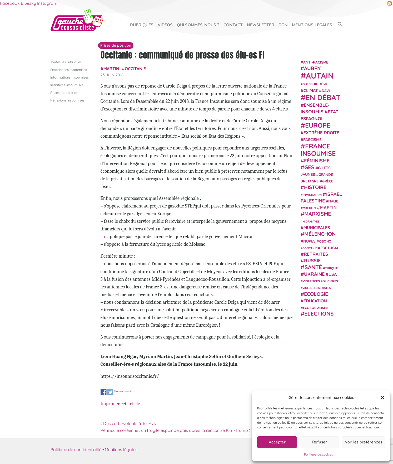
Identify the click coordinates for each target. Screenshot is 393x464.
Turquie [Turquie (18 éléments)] (331, 268)
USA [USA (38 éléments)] (333, 274)
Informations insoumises (69, 77)
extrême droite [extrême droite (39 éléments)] (321, 132)
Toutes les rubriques (66, 62)
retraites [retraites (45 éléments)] (316, 254)
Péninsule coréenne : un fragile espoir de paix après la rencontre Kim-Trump (176, 430)
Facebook (10, 3)
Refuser (319, 441)
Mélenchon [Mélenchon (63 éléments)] (320, 233)
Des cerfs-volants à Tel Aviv (128, 423)
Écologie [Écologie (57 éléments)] (316, 294)
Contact (233, 24)
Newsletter (260, 24)
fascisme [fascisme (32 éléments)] (312, 139)
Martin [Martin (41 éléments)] (328, 207)
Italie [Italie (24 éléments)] (333, 201)
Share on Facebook (104, 392)
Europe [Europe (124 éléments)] (317, 125)
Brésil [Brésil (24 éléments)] (322, 84)
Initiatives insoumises (66, 85)
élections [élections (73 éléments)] (319, 313)
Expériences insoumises (68, 69)
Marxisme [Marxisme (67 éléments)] (317, 213)
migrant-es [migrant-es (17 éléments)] (310, 221)
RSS (389, 3)
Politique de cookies (318, 454)
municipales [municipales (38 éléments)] (317, 227)
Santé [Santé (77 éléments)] (313, 266)
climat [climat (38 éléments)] (311, 90)
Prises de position (64, 92)
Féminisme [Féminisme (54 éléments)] (317, 160)
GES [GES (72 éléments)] (309, 166)
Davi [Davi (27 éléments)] (326, 90)
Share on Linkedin (123, 390)
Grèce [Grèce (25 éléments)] (327, 181)
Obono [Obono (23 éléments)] (325, 241)
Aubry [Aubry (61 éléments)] (312, 68)
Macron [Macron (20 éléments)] (309, 208)
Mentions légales (312, 24)
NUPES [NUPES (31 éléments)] (309, 240)
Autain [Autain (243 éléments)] (320, 75)
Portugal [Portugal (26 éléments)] (329, 247)
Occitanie (135, 68)
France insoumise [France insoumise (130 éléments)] (318, 149)
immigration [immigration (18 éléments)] (312, 194)
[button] (382, 397)
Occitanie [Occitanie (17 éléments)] (309, 248)
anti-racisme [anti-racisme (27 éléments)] (315, 62)
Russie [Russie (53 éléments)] (312, 261)
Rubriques (141, 24)
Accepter (277, 441)
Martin (111, 68)
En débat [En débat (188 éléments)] (323, 97)
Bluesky (28, 3)
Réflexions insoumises (67, 100)
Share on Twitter (110, 392)
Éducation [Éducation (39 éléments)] (315, 300)
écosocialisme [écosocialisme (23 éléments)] (316, 308)
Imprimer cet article (120, 404)
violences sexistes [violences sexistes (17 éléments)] (316, 288)
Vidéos (165, 24)
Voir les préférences (363, 441)
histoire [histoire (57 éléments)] (315, 187)
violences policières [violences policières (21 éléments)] (320, 281)
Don (283, 24)
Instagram (47, 3)
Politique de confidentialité (76, 449)
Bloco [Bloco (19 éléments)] (308, 84)
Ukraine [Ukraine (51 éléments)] (314, 274)
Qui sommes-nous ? (198, 24)
